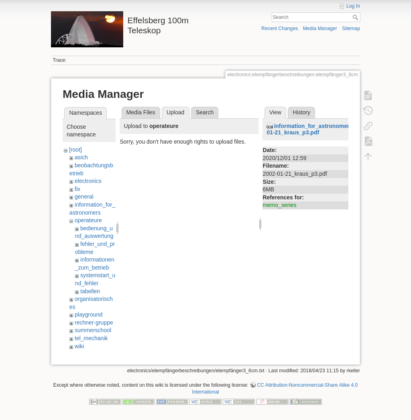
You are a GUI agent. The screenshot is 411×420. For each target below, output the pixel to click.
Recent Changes (279, 28)
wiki (79, 346)
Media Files (140, 112)
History (301, 112)
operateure (88, 220)
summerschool (93, 330)
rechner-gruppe (94, 322)
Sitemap (351, 28)
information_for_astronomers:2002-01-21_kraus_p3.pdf (318, 129)
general (84, 196)
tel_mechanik (91, 338)
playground (88, 314)
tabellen (90, 291)
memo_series (279, 205)
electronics (88, 181)
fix (77, 189)
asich (81, 157)
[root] (75, 149)
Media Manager (320, 28)
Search (356, 17)
